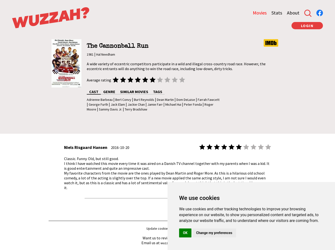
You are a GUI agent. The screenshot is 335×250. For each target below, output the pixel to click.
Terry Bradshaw (136, 109)
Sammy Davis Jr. (110, 109)
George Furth (98, 104)
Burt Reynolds (144, 99)
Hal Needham (105, 54)
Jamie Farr (155, 104)
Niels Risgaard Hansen (85, 147)
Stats (276, 13)
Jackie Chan (136, 104)
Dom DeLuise (185, 99)
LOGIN (307, 25)
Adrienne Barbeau (100, 99)
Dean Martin (165, 99)
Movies (260, 13)
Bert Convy (123, 99)
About (293, 13)
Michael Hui (173, 104)
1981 (90, 54)
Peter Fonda (193, 104)
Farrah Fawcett (208, 99)
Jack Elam (118, 104)
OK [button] (185, 233)
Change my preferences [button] (214, 233)
